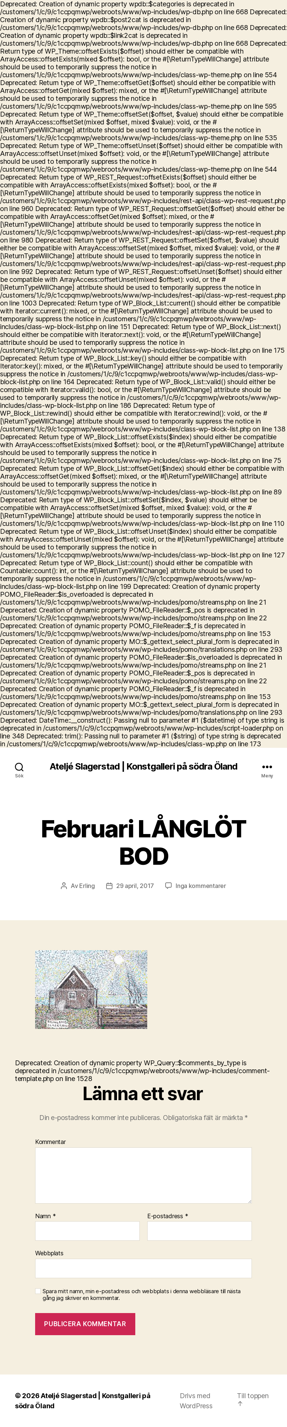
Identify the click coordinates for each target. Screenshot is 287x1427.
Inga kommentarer (201, 885)
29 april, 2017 (135, 885)
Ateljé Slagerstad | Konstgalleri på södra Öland (143, 766)
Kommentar (50, 1142)
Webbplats (49, 1253)
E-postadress (167, 1216)
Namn (45, 1216)
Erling (87, 885)
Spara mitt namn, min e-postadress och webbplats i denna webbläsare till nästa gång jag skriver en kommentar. (142, 1295)
